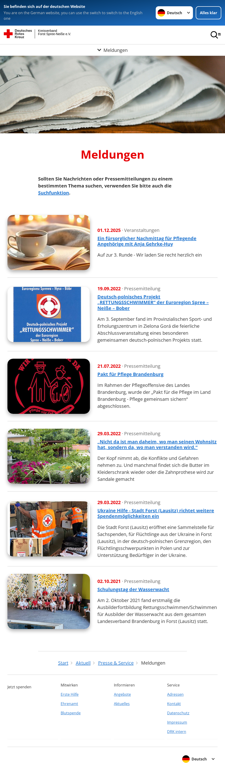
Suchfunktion (53, 193)
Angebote (122, 694)
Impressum (177, 722)
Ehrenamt (69, 703)
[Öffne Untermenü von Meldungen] (112, 50)
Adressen (175, 694)
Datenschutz (178, 713)
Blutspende (71, 713)
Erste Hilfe (70, 694)
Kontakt (174, 703)
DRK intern (176, 731)
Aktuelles (122, 703)
